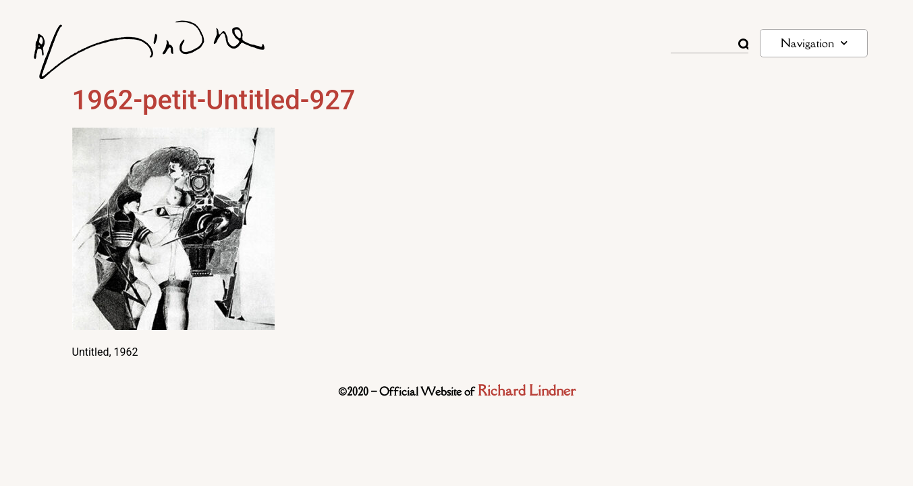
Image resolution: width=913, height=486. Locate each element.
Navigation (814, 42)
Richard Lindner (527, 390)
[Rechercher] (743, 44)
